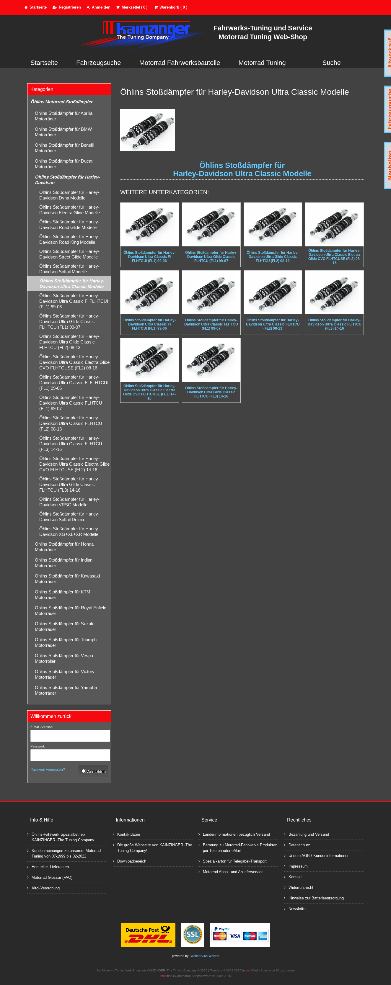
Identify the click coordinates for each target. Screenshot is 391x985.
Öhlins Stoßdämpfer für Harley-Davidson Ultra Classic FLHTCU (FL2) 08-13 (70, 423)
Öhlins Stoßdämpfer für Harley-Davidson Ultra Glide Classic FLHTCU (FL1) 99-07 (69, 321)
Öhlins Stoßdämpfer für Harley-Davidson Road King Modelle (69, 239)
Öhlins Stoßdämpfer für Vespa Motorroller (64, 658)
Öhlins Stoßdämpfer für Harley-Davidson (67, 179)
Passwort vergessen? (47, 770)
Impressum (296, 865)
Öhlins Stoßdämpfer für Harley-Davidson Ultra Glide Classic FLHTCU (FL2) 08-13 (69, 342)
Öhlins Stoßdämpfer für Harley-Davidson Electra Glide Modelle (69, 209)
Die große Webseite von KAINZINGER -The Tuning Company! (152, 847)
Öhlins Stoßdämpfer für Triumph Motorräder (66, 642)
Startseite (44, 62)
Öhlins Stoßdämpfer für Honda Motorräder (64, 546)
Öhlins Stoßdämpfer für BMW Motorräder (63, 132)
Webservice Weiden (204, 956)
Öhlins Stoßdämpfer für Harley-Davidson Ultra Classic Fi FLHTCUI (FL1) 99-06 (73, 301)
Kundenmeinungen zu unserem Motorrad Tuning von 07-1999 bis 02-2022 (64, 853)
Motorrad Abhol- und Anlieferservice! (231, 871)
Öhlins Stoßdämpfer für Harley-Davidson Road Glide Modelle (69, 224)
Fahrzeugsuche (98, 62)
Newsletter (295, 908)
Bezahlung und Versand (306, 834)
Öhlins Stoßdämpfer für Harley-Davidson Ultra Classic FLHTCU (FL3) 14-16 (70, 444)
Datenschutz (297, 844)
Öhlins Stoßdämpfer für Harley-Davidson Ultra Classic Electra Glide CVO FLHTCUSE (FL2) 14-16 (74, 464)
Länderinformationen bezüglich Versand (234, 834)
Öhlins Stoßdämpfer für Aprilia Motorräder (63, 116)
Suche (331, 62)
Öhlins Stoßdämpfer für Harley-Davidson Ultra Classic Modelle (71, 283)
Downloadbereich (129, 860)
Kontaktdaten (126, 834)
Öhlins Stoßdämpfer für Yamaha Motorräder (66, 690)
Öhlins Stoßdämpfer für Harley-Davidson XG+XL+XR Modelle (69, 531)
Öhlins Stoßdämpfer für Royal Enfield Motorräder (70, 610)
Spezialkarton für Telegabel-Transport (232, 860)
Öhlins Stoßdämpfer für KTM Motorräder (62, 594)
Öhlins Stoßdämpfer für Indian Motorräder (63, 562)
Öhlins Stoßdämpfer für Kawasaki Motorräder (67, 578)
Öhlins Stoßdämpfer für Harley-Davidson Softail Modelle (69, 269)
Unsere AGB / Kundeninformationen (316, 855)
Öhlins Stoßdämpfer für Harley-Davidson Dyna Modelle (69, 195)
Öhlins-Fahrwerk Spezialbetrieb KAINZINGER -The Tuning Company (60, 837)
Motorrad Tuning (262, 62)
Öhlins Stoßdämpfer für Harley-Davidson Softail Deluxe (69, 516)
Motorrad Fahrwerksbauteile (179, 62)
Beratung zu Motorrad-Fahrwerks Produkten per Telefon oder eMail (237, 847)
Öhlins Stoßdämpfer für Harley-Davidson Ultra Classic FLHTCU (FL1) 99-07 (70, 403)
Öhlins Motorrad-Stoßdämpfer (61, 101)
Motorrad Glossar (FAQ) (49, 877)
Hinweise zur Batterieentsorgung (314, 897)
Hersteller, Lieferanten (48, 866)
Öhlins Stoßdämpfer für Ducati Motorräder (64, 163)
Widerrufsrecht (298, 887)
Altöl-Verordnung (43, 887)
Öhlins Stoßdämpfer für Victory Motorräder (65, 674)
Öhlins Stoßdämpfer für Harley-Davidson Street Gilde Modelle (69, 254)
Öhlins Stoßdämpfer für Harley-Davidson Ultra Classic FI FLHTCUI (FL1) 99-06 (73, 382)
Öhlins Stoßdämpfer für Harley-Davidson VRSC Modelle (69, 502)
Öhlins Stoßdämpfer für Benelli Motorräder (64, 148)
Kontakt (293, 876)
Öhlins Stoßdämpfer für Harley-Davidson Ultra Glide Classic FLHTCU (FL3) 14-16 (69, 484)
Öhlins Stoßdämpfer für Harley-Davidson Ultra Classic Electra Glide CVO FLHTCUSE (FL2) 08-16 (74, 362)
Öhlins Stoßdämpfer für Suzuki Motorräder (64, 626)
